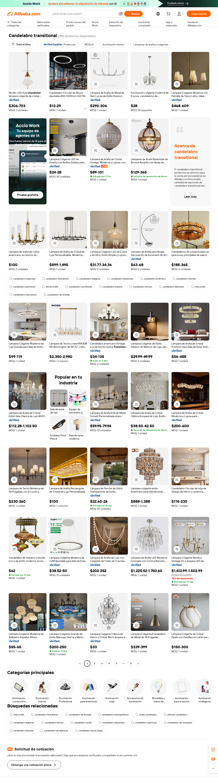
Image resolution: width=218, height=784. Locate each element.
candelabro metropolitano (113, 714)
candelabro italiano (110, 286)
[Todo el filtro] (21, 44)
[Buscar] (133, 14)
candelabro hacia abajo (89, 730)
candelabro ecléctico (153, 278)
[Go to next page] (138, 663)
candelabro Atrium (140, 286)
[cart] (169, 14)
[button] (120, 14)
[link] (213, 749)
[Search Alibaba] (84, 14)
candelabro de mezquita (178, 722)
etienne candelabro (175, 714)
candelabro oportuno (144, 722)
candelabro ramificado (78, 286)
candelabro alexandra (112, 722)
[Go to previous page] (80, 663)
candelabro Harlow (184, 278)
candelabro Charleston (23, 294)
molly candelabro (146, 714)
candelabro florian (52, 722)
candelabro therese (21, 730)
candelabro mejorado (22, 278)
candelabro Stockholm (55, 278)
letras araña (50, 286)
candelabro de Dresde (57, 294)
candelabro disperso (22, 722)
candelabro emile (81, 722)
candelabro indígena (88, 278)
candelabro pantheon (22, 286)
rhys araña (198, 286)
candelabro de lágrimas (54, 730)
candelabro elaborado (120, 278)
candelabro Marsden (171, 286)
